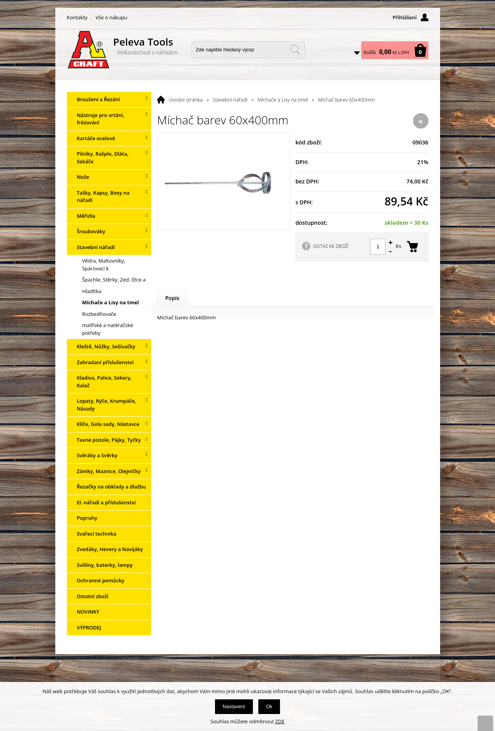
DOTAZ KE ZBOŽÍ (330, 246)
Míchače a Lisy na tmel (283, 99)
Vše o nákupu (111, 17)
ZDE (280, 721)
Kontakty (77, 17)
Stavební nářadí (230, 99)
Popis (172, 298)
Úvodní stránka (186, 99)
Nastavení (234, 706)
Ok (269, 706)
